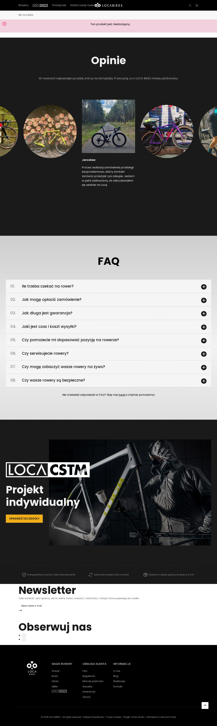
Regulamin (88, 672)
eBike (55, 682)
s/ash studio (137, 712)
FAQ (84, 666)
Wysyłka (87, 682)
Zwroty (86, 692)
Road (55, 672)
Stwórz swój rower (82, 5)
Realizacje (119, 677)
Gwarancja (88, 687)
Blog (115, 672)
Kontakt (118, 682)
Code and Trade (167, 712)
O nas (116, 666)
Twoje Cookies (113, 712)
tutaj (122, 398)
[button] (37, 139)
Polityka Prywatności (93, 712)
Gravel (55, 666)
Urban (55, 677)
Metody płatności (92, 677)
